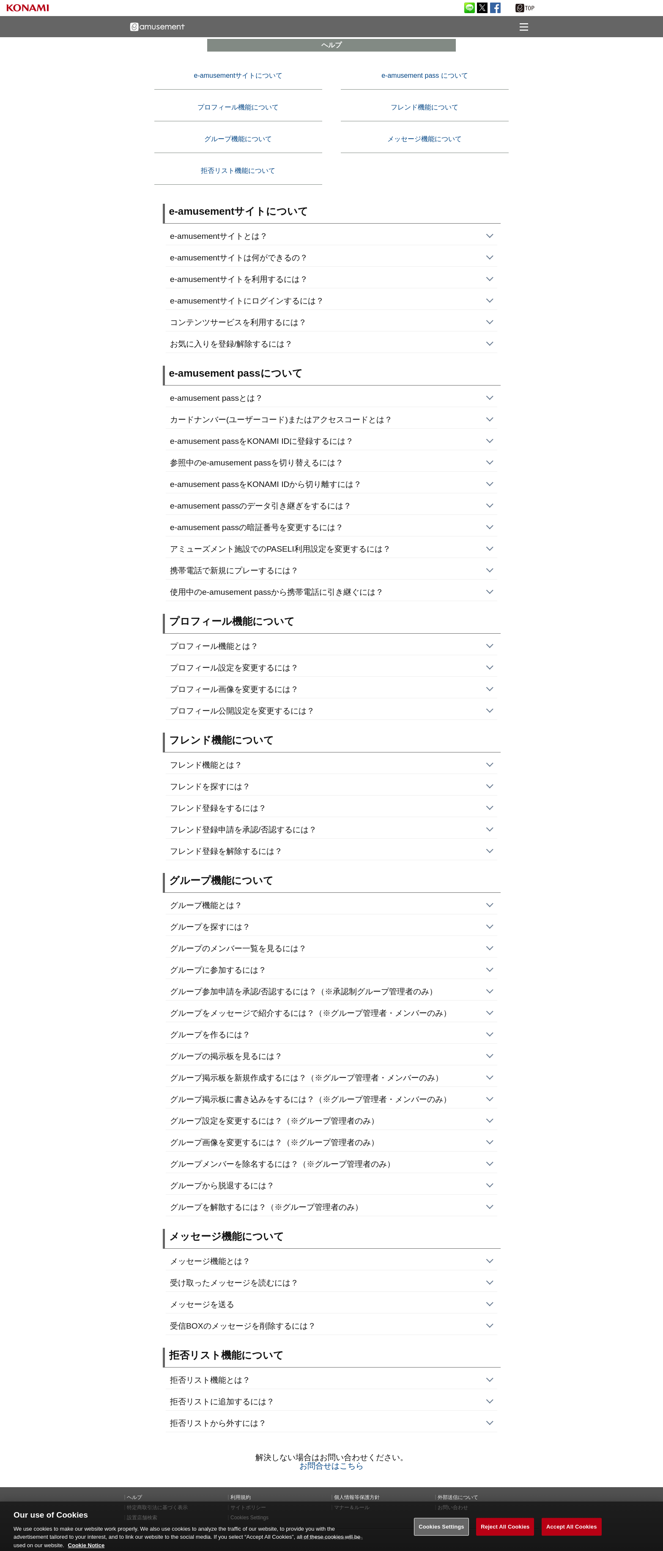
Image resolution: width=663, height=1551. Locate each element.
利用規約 (240, 1497)
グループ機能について (238, 138)
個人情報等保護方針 (357, 1497)
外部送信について (458, 1497)
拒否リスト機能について (238, 170)
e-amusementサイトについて (238, 75)
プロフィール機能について (238, 107)
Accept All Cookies (571, 1532)
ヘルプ (134, 1497)
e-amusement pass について (424, 75)
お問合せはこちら (331, 1465)
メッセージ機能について (424, 138)
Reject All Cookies (505, 1532)
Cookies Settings (441, 1532)
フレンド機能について (424, 107)
